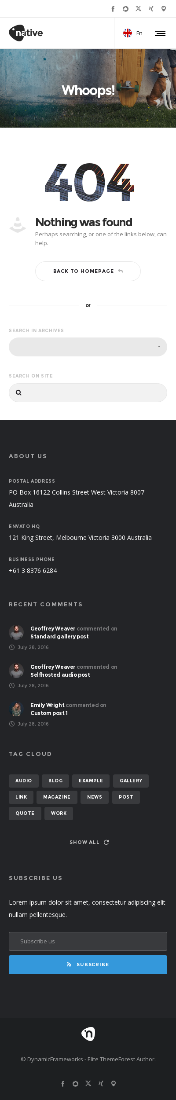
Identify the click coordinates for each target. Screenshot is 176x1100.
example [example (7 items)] (91, 781)
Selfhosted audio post (60, 674)
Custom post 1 (49, 713)
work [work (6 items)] (58, 813)
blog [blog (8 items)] (55, 781)
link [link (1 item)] (21, 797)
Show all (89, 842)
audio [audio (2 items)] (23, 781)
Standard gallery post (59, 636)
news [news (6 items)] (94, 797)
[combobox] (88, 346)
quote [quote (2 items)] (25, 813)
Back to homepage (88, 271)
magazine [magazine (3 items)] (57, 797)
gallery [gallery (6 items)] (131, 781)
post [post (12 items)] (126, 797)
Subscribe (88, 964)
